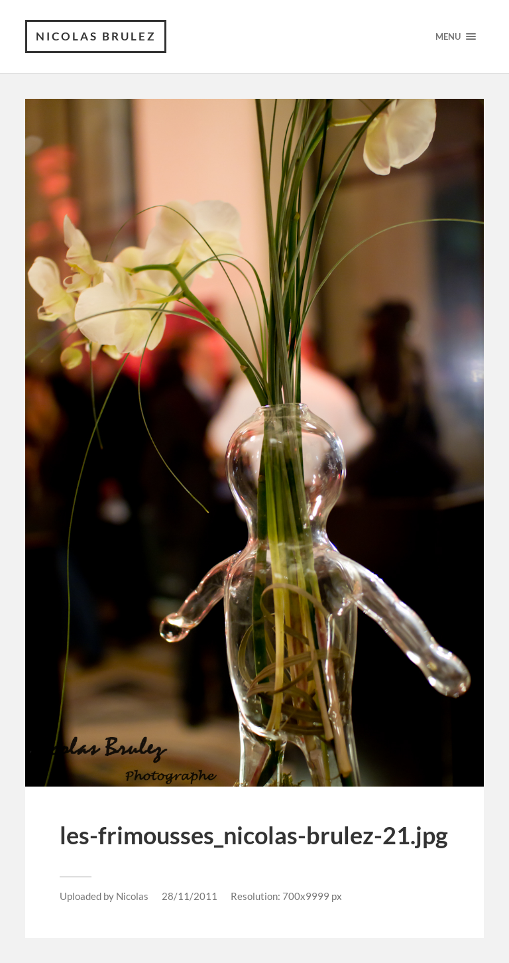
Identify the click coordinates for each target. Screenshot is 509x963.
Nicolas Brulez (96, 36)
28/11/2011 (189, 896)
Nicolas (132, 896)
